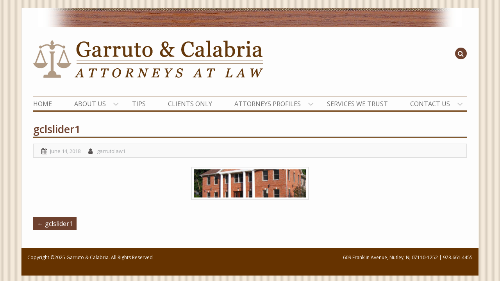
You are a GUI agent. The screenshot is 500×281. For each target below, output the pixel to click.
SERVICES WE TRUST (357, 104)
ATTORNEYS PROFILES (267, 104)
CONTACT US (430, 104)
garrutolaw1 (111, 151)
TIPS (139, 104)
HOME (42, 104)
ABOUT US (90, 104)
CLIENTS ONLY (190, 104)
